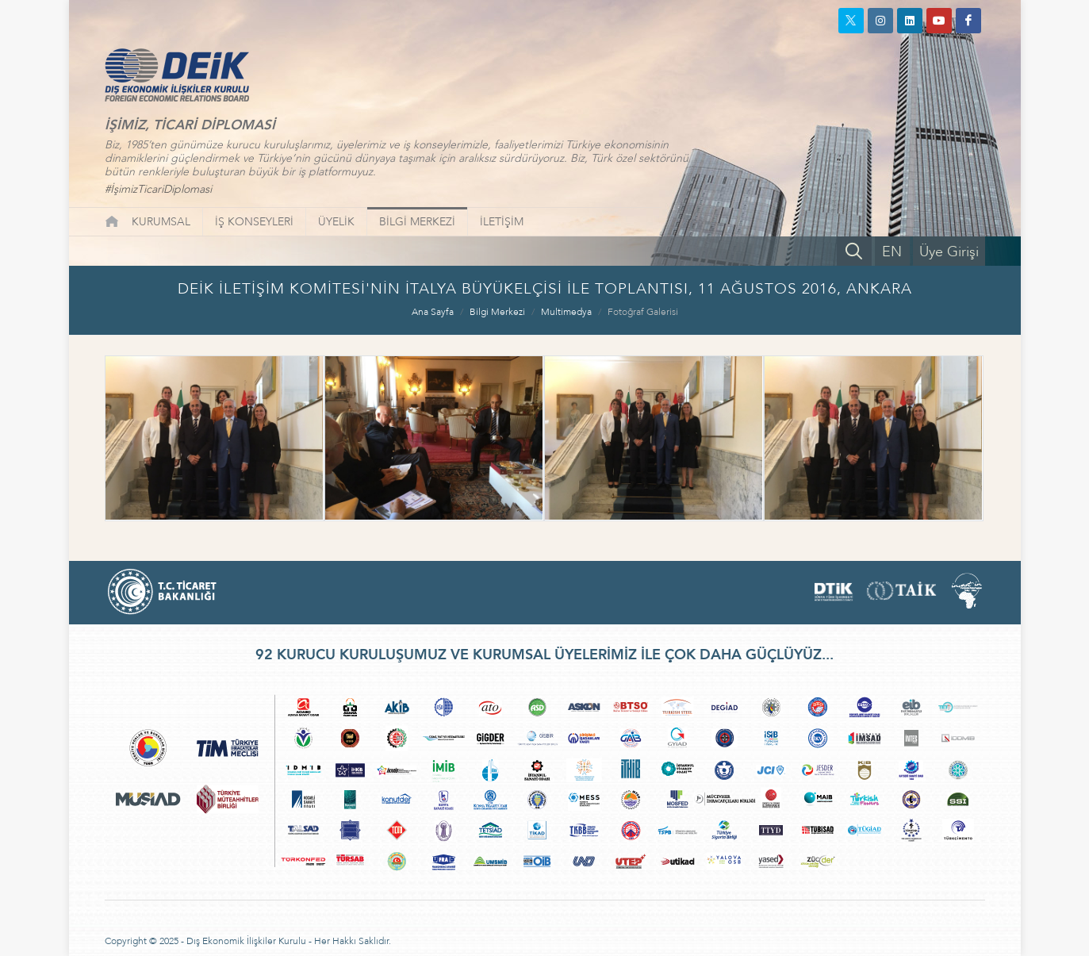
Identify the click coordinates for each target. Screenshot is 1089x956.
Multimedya (566, 311)
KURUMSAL (161, 221)
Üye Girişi (949, 252)
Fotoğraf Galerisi (643, 311)
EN (892, 252)
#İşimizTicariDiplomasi (158, 189)
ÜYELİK (336, 221)
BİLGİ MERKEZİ (417, 221)
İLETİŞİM (501, 221)
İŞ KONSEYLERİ (254, 221)
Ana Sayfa (433, 311)
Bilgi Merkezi (497, 311)
